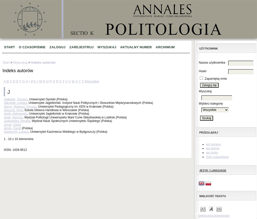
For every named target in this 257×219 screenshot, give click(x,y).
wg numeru (213, 144)
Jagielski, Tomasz (15, 99)
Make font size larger (219, 209)
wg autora (212, 148)
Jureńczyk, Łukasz (16, 132)
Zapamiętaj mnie (216, 78)
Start (9, 47)
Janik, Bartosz (13, 117)
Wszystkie (92, 81)
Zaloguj (57, 47)
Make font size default (211, 209)
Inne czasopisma (217, 157)
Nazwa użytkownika (212, 62)
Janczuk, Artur (13, 110)
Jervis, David (12, 124)
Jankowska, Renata (17, 121)
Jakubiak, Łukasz (15, 103)
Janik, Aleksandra (15, 113)
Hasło (203, 71)
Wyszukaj (106, 47)
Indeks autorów (43, 62)
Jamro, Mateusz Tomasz (20, 106)
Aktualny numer (136, 47)
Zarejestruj (81, 47)
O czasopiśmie (32, 47)
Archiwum (165, 47)
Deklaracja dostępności (214, 215)
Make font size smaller (203, 209)
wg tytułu (212, 152)
